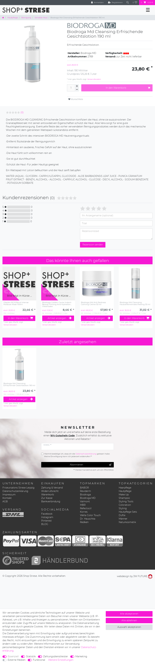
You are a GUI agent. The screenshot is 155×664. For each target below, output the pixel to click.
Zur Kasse (46, 498)
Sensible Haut (40, 17)
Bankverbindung (50, 501)
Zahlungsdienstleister (55, 656)
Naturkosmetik (127, 522)
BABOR (84, 487)
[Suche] (127, 2)
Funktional (39, 659)
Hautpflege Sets (128, 511)
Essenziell (13, 656)
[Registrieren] (115, 2)
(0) (22, 112)
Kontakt (7, 498)
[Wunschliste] (135, 2)
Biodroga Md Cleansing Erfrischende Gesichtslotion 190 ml (19, 384)
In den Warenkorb (128, 87)
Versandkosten (94, 79)
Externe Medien (16, 659)
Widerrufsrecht (50, 491)
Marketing (81, 656)
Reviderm (85, 491)
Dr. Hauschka (87, 518)
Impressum (9, 494)
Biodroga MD (88, 498)
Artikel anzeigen (60, 318)
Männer (123, 518)
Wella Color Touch (90, 515)
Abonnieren (90, 464)
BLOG (44, 524)
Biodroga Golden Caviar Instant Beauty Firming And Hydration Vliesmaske (56, 304)
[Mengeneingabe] (71, 87)
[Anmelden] (97, 2)
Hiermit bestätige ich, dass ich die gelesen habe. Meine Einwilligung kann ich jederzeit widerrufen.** (77, 455)
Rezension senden (92, 244)
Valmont (85, 501)
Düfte (122, 515)
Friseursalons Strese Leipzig (18, 487)
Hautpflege (12, 17)
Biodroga (85, 494)
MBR (83, 504)
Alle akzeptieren (129, 613)
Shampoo (124, 498)
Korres (84, 511)
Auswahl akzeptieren (129, 627)
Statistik (31, 656)
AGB (5, 501)
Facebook (46, 513)
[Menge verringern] (77, 89)
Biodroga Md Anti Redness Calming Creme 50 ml (93, 303)
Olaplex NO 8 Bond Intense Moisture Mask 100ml (16, 303)
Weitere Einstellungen (60, 659)
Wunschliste (75, 99)
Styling (123, 508)
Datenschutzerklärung (15, 491)
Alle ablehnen (129, 620)
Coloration (125, 504)
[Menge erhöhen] (77, 86)
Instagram (47, 517)
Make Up (124, 494)
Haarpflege (125, 487)
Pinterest (46, 520)
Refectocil (85, 508)
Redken (84, 522)
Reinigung (26, 17)
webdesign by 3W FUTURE (135, 576)
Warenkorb (47, 494)
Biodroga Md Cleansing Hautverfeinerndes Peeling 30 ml (135, 303)
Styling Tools (126, 501)
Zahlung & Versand (52, 487)
